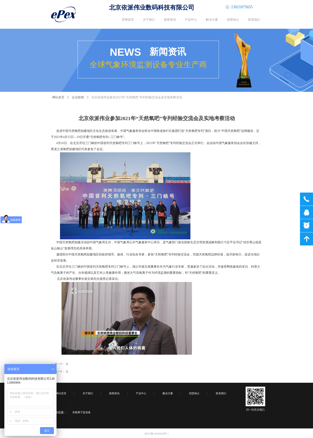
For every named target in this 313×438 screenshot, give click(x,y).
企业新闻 (78, 97)
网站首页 (58, 97)
